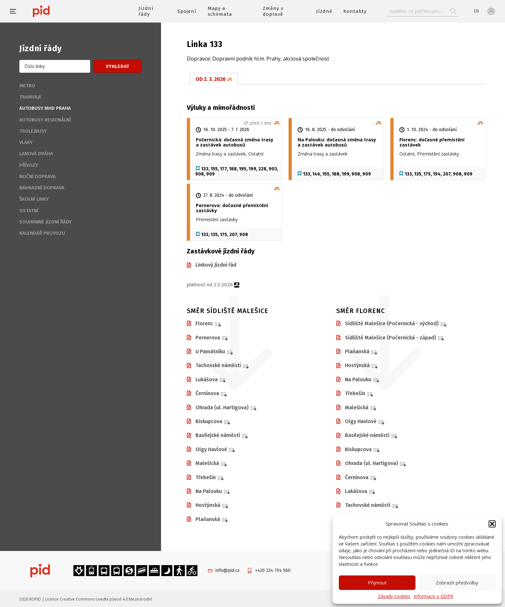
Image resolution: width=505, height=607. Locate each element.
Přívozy (28, 165)
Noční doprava (37, 176)
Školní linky (34, 199)
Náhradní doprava (41, 188)
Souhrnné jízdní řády (45, 222)
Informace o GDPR (433, 596)
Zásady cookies (394, 596)
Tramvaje (30, 97)
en (476, 11)
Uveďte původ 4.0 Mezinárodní (124, 599)
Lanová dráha (36, 153)
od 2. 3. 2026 (213, 79)
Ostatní (28, 210)
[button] (492, 524)
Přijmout (377, 582)
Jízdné (324, 11)
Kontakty (355, 11)
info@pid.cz (227, 570)
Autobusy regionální (45, 120)
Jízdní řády (146, 11)
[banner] (60, 11)
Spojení (186, 11)
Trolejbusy (33, 131)
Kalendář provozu (42, 233)
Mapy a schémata (220, 11)
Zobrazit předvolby (457, 582)
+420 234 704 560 (273, 570)
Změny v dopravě (273, 11)
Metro (27, 86)
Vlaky (26, 142)
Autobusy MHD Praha (45, 108)
